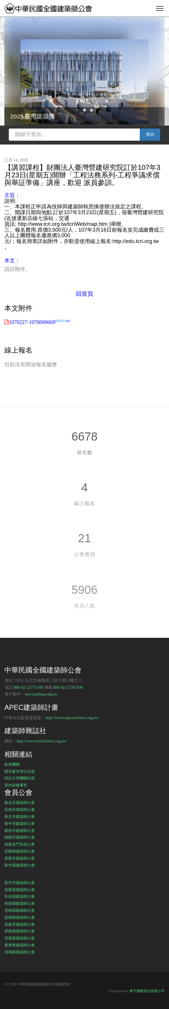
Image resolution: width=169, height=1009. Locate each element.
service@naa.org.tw (41, 694)
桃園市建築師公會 (19, 837)
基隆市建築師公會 (19, 858)
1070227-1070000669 (39, 322)
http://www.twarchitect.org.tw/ (42, 741)
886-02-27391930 (68, 687)
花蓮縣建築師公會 (19, 938)
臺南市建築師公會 (19, 830)
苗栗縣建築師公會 (19, 889)
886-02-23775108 (28, 687)
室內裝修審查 (15, 785)
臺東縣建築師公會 (19, 945)
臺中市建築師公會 (19, 823)
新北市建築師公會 (19, 816)
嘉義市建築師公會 (19, 924)
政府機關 (12, 764)
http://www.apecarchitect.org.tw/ (72, 718)
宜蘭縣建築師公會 (19, 851)
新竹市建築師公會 (19, 882)
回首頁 (84, 293)
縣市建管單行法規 (19, 771)
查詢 (150, 134)
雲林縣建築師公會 (19, 910)
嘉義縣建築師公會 (19, 917)
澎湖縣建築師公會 (19, 952)
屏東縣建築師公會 (19, 931)
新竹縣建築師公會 (19, 865)
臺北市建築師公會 (19, 802)
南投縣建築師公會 (19, 903)
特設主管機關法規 (19, 778)
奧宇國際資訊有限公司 (147, 991)
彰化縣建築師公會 (19, 896)
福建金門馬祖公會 (19, 844)
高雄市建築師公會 (19, 809)
